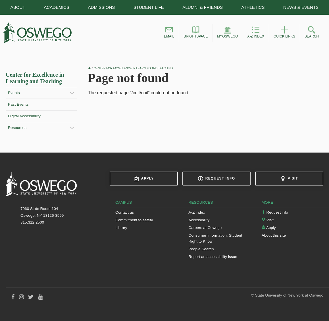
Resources (17, 128)
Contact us (124, 212)
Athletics (253, 7)
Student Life (149, 7)
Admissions (101, 7)
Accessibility (198, 220)
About (18, 7)
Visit (289, 178)
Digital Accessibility (24, 116)
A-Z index (196, 212)
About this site (274, 235)
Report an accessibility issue (212, 257)
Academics (56, 7)
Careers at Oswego (205, 228)
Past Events (18, 104)
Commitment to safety (134, 220)
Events (14, 93)
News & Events (300, 7)
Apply (144, 178)
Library (121, 228)
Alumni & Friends (202, 7)
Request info (216, 178)
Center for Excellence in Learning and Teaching (35, 78)
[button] (169, 33)
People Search (201, 249)
